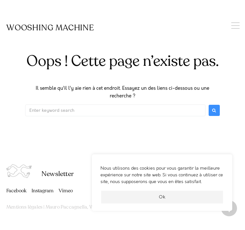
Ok (162, 197)
